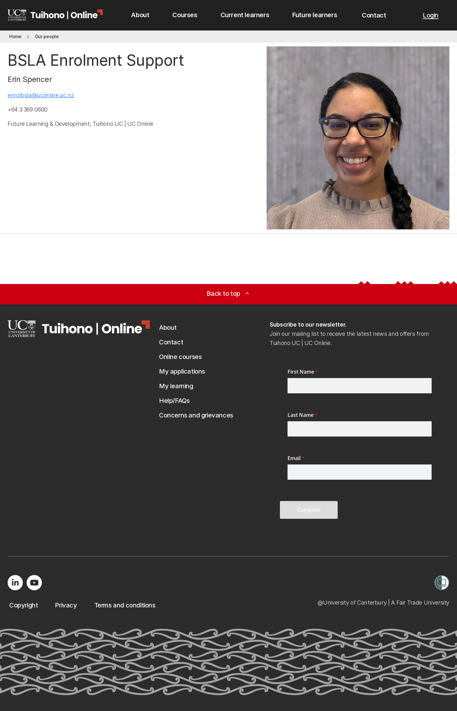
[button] (373, 15)
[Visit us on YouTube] (34, 582)
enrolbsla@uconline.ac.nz (41, 95)
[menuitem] (140, 15)
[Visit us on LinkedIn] (15, 582)
